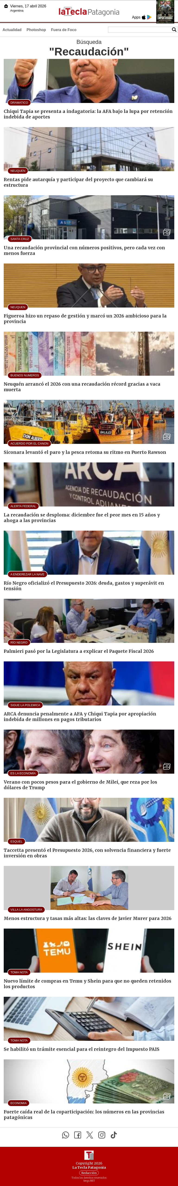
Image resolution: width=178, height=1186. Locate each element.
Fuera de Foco (63, 30)
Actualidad (12, 30)
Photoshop (36, 30)
